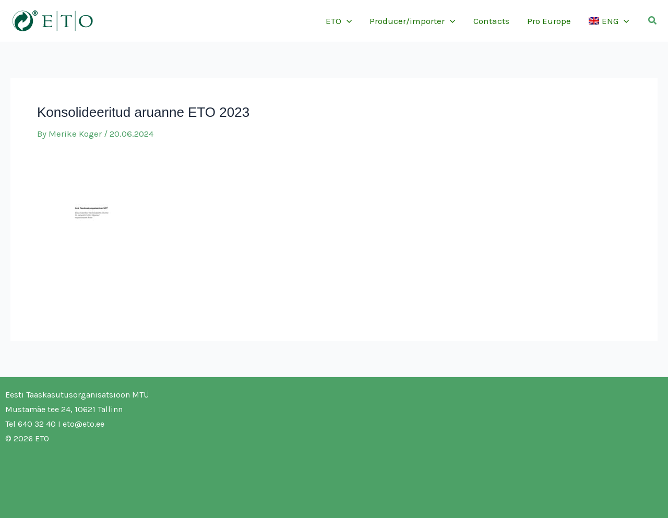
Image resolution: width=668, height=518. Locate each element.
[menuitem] (609, 21)
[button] (653, 21)
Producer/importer (412, 21)
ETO (339, 21)
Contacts (491, 21)
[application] (346, 21)
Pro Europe (549, 21)
